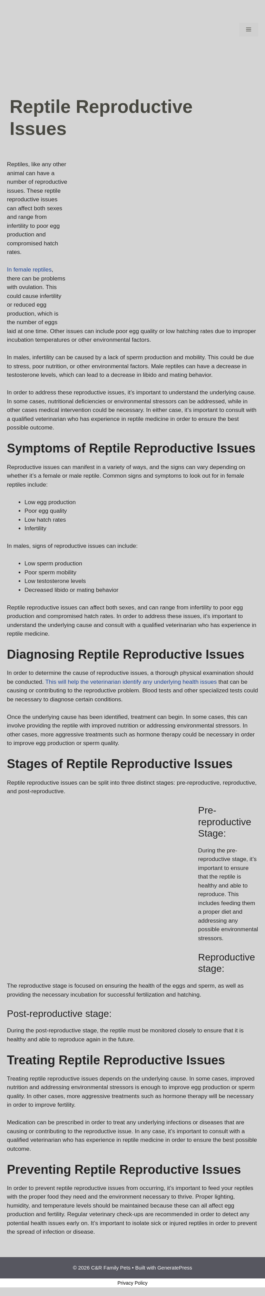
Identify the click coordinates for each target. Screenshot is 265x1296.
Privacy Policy (132, 1283)
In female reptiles (29, 269)
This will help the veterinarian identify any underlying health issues (131, 682)
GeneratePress (174, 1268)
